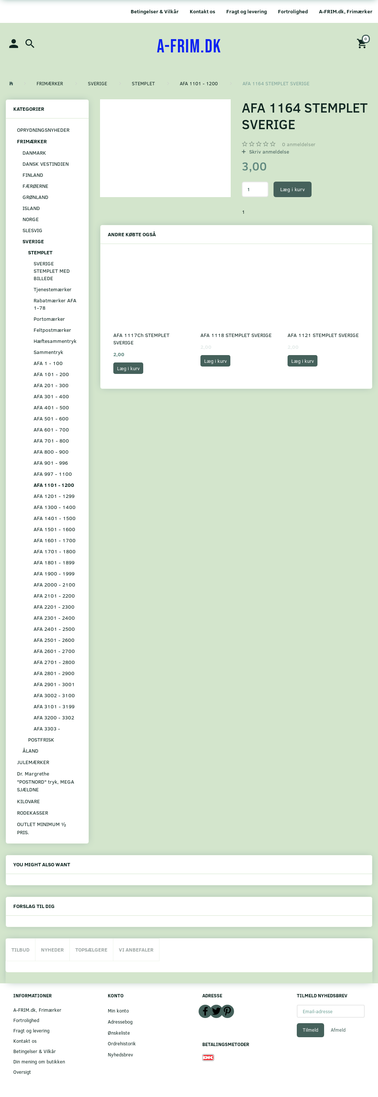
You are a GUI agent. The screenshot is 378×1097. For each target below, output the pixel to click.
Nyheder (52, 949)
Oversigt (22, 1072)
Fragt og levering (246, 11)
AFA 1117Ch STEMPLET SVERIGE (141, 338)
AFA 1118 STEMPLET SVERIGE (236, 334)
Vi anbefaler (136, 949)
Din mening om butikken (39, 1061)
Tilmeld (310, 1029)
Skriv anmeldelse (268, 151)
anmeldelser (299, 144)
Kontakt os (202, 11)
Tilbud (20, 949)
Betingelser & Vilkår (155, 11)
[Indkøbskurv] (362, 43)
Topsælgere (91, 949)
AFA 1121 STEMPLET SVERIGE (323, 334)
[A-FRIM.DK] (189, 47)
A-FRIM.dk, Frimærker (345, 11)
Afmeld (338, 1029)
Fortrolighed (293, 11)
